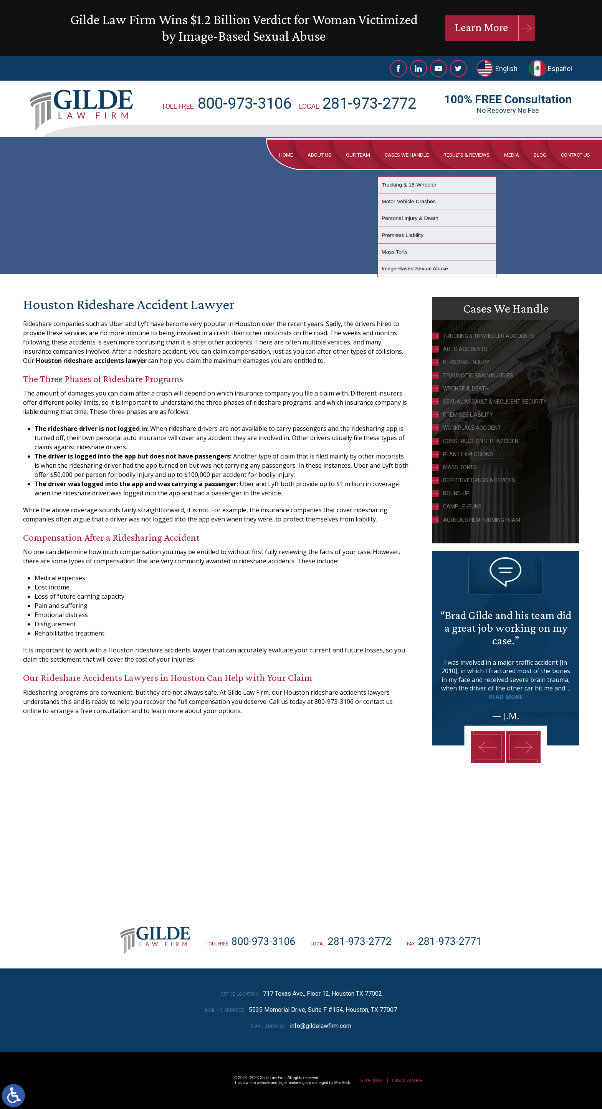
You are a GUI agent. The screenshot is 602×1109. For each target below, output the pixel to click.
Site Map (372, 1080)
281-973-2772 (369, 103)
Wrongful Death (466, 389)
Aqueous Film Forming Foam (481, 520)
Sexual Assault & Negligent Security (495, 402)
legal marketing (291, 1083)
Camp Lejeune (462, 506)
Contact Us (575, 155)
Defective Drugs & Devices (479, 480)
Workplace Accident (472, 428)
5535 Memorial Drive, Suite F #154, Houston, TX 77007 (323, 1009)
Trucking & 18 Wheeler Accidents (488, 336)
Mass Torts (460, 467)
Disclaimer (407, 1080)
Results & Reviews (466, 155)
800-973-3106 (244, 103)
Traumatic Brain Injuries (478, 375)
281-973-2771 (450, 941)
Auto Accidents (465, 349)
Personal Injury (466, 362)
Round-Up (456, 493)
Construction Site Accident (482, 441)
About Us (319, 155)
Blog (540, 155)
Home (286, 155)
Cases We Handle (407, 155)
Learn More (481, 27)
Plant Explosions (468, 454)
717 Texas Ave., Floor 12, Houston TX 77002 (322, 993)
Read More (505, 697)
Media (511, 155)
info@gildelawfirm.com (320, 1026)
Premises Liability (468, 415)
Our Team (358, 155)
